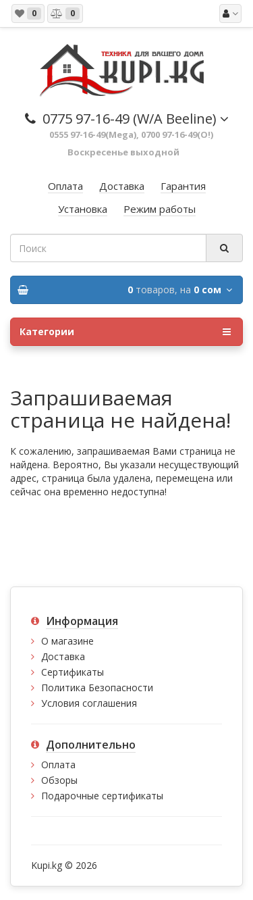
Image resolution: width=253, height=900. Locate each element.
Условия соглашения (89, 703)
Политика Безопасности (97, 687)
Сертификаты (72, 672)
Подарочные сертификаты (102, 795)
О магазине (67, 640)
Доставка (63, 656)
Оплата (58, 764)
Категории (125, 332)
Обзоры (59, 780)
